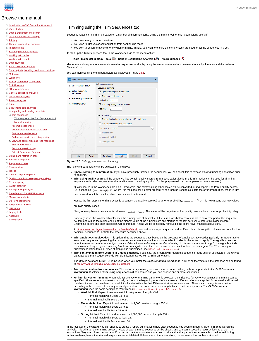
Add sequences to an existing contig (30, 137)
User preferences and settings (24, 36)
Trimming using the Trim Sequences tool (35, 118)
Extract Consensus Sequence (27, 152)
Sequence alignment (19, 159)
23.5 (141, 72)
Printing (13, 40)
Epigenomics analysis (20, 204)
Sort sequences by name (24, 133)
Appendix (14, 216)
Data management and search (24, 32)
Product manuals (246, 7)
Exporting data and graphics (23, 51)
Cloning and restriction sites (23, 156)
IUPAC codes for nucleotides (163, 249)
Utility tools (14, 208)
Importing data (16, 47)
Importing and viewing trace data (28, 111)
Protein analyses (17, 100)
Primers (13, 104)
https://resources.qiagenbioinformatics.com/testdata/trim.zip (107, 229)
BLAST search (16, 85)
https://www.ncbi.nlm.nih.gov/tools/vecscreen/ (156, 289)
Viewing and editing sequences (25, 81)
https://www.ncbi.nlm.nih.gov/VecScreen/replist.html (103, 264)
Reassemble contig (21, 144)
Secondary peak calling (24, 148)
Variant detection (17, 186)
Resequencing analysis (21, 189)
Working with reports (19, 59)
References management (22, 66)
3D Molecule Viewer (19, 89)
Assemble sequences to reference (29, 129)
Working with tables (19, 55)
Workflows (14, 77)
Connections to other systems (24, 44)
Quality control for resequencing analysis (30, 178)
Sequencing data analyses (22, 107)
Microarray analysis (19, 197)
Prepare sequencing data (22, 174)
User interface (16, 29)
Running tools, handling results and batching (32, 70)
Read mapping (16, 182)
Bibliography (15, 219)
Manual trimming (23, 122)
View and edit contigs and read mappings (33, 141)
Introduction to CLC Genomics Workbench (30, 25)
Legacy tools (15, 212)
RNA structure (16, 167)
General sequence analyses (23, 92)
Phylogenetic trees (18, 163)
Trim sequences (20, 115)
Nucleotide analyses (19, 96)
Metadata (14, 74)
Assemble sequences (23, 126)
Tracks (12, 171)
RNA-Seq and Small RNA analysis (26, 193)
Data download (16, 62)
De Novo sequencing (19, 201)
